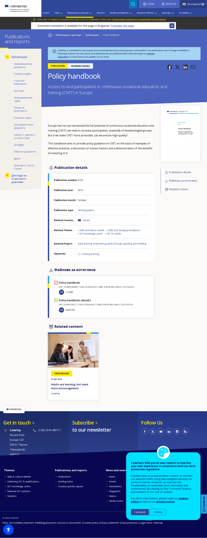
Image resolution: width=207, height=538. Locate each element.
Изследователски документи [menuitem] (23, 126)
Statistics (12, 496)
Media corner (116, 500)
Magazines (114, 491)
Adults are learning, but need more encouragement (69, 386)
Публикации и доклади (68, 34)
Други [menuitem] (17, 158)
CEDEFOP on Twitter (153, 431)
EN (61, 292)
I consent (140, 512)
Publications (64, 476)
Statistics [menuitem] (101, 13)
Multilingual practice (46, 522)
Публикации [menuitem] (19, 57)
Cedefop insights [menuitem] (22, 73)
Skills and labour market (91, 230)
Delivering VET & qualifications (23, 481)
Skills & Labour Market (19, 476)
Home (50, 35)
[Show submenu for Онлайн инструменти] (131, 13)
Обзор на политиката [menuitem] (20, 109)
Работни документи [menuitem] (25, 151)
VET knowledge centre (91, 233)
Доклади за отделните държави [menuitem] (19, 179)
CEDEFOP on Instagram (177, 431)
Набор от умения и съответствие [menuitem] (24, 136)
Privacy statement (109, 522)
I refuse (157, 512)
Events (112, 481)
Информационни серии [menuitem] (23, 99)
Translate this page (122, 25)
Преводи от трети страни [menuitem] (24, 167)
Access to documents (70, 522)
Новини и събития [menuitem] (145, 13)
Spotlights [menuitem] (19, 144)
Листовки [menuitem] (19, 90)
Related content (178, 189)
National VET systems (18, 491)
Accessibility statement (22, 522)
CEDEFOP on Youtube (161, 431)
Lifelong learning (90, 253)
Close (171, 25)
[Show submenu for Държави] (172, 13)
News (112, 476)
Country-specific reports (70, 486)
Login (150, 3)
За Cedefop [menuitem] (184, 13)
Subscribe (62, 56)
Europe (86, 220)
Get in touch (17, 422)
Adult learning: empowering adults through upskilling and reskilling (112, 243)
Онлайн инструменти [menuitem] (119, 13)
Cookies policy (90, 522)
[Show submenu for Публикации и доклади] (90, 13)
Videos (112, 496)
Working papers (86, 210)
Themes (9, 470)
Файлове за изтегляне (183, 181)
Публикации (92, 34)
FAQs (5, 522)
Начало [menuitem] (46, 13)
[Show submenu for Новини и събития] (155, 13)
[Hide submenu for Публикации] (7, 56)
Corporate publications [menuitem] (20, 82)
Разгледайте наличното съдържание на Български (139, 19)
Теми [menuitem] (56, 13)
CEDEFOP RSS (185, 431)
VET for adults (114, 233)
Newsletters (115, 486)
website (151, 53)
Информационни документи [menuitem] (23, 65)
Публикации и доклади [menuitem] (77, 13)
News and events (117, 470)
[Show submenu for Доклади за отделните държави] (7, 175)
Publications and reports (71, 470)
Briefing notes (65, 481)
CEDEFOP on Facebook (145, 431)
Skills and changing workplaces (124, 230)
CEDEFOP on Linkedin (169, 431)
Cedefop (55, 393)
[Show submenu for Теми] (61, 13)
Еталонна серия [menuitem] (22, 117)
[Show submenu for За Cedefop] (190, 13)
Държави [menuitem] (166, 13)
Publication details (180, 172)
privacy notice (165, 501)
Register (171, 3)
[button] (169, 67)
